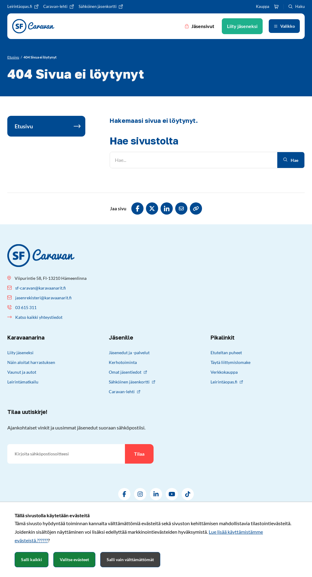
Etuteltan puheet (226, 352)
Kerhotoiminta (123, 362)
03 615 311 (26, 307)
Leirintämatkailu (22, 381)
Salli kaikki (31, 559)
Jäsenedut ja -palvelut (129, 352)
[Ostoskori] (276, 7)
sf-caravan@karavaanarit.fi (40, 287)
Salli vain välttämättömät (130, 559)
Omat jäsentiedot (128, 372)
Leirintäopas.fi (227, 381)
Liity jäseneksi (20, 352)
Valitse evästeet (74, 559)
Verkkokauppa (224, 372)
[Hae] (193, 160)
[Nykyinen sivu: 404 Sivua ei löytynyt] (40, 57)
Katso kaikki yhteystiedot (38, 317)
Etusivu (24, 126)
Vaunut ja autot (21, 372)
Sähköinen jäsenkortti (132, 381)
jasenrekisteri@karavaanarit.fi (43, 297)
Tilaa (139, 454)
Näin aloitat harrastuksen (31, 362)
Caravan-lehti (124, 391)
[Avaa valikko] (284, 26)
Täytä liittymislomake (230, 362)
